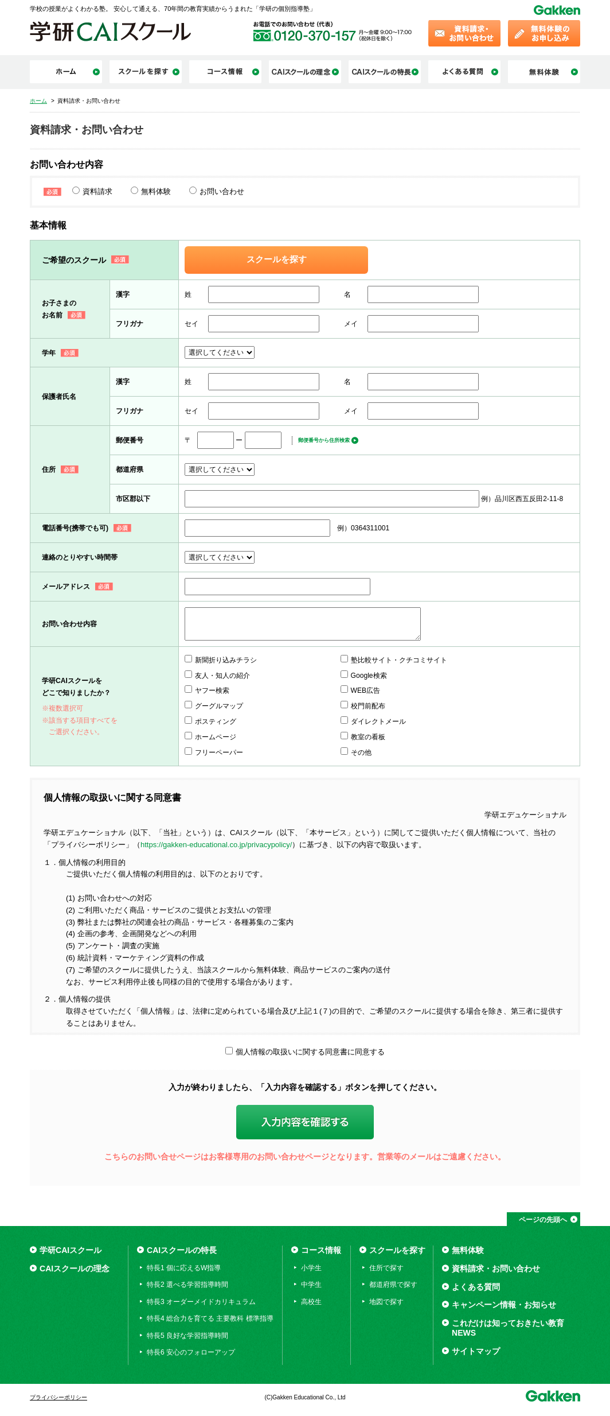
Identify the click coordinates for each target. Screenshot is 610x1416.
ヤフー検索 (212, 690)
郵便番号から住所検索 (324, 440)
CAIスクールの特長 (182, 1250)
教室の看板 (368, 737)
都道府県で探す (393, 1285)
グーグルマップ (219, 706)
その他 (361, 752)
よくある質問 (476, 1286)
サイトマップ (476, 1351)
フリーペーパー (219, 752)
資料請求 (97, 191)
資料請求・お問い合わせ (496, 1268)
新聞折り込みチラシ (226, 660)
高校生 (311, 1302)
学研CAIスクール (70, 1250)
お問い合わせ (222, 191)
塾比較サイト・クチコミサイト (399, 660)
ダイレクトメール (378, 721)
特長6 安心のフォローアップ (191, 1352)
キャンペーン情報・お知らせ (504, 1304)
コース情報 (321, 1250)
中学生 (311, 1285)
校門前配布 (368, 706)
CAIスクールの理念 (75, 1268)
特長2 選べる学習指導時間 (187, 1285)
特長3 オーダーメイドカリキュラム (201, 1302)
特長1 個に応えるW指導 (184, 1268)
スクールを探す (277, 259)
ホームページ (215, 737)
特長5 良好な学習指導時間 (187, 1336)
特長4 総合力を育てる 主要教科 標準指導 (210, 1318)
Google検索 (369, 676)
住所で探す (386, 1268)
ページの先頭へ (543, 1220)
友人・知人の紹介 (222, 676)
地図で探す (386, 1302)
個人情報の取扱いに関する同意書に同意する (310, 1052)
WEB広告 (366, 690)
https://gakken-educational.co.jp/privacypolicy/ (216, 844)
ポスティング (215, 721)
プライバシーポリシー (58, 1397)
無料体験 (156, 191)
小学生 (311, 1268)
